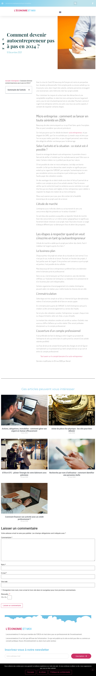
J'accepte (30, 672)
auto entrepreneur (75, 132)
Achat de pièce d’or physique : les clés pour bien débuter (71, 430)
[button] (75, 3)
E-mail (4, 573)
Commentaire (6, 537)
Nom (3, 564)
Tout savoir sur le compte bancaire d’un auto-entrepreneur (62, 356)
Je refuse (42, 672)
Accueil (7, 81)
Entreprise (15, 81)
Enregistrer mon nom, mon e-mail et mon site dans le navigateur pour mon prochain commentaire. (39, 590)
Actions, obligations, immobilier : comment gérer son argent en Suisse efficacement (24, 430)
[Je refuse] (92, 670)
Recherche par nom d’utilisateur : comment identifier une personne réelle (71, 474)
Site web (4, 582)
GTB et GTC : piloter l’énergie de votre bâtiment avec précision (24, 474)
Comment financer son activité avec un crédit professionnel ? (24, 518)
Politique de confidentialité (60, 672)
